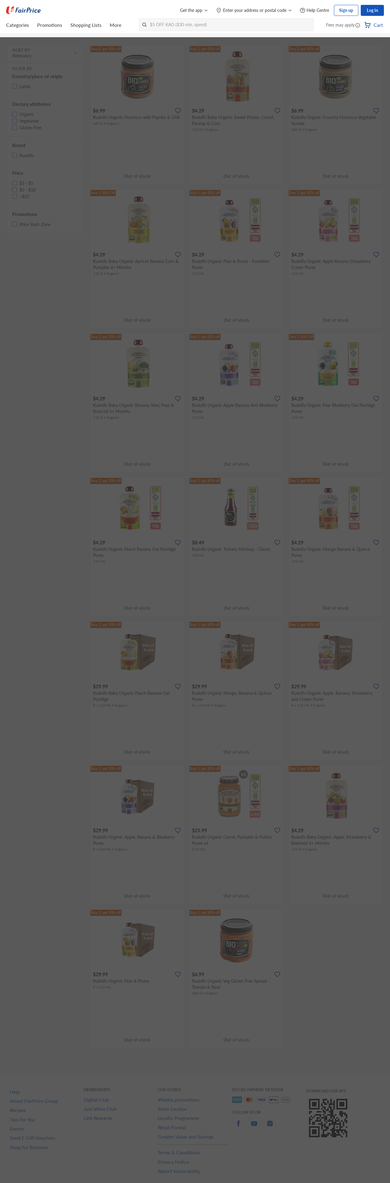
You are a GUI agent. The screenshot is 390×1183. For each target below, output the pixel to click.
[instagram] (270, 1127)
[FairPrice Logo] (23, 10)
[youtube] (254, 1127)
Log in (372, 10)
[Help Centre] (314, 10)
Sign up (346, 10)
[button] (357, 25)
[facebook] (238, 1127)
